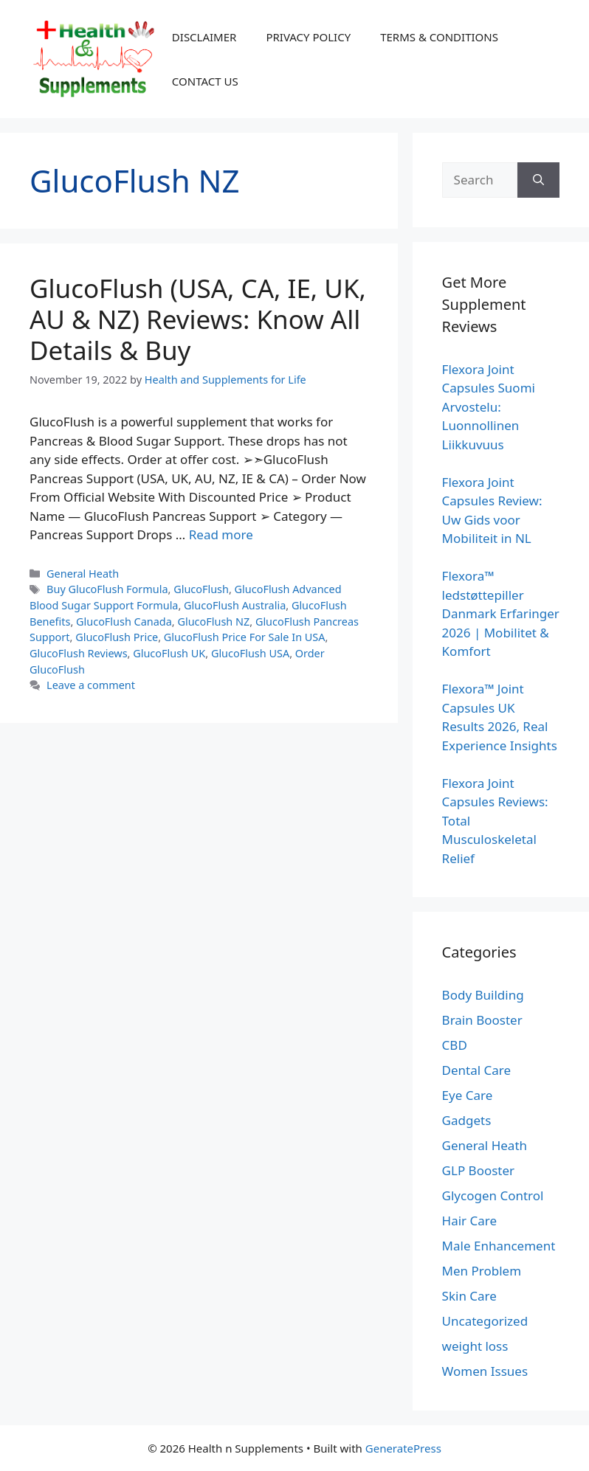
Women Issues (485, 1371)
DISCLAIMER (204, 37)
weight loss (475, 1345)
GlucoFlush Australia (235, 605)
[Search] (538, 180)
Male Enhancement (499, 1245)
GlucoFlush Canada (124, 622)
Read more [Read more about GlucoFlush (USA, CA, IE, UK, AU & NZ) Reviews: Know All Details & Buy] (221, 534)
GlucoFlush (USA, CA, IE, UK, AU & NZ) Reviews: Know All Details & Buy (198, 319)
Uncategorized (485, 1320)
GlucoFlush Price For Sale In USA (245, 637)
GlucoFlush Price (116, 637)
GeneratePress (403, 1448)
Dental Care (477, 1070)
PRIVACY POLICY (308, 37)
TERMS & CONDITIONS (439, 37)
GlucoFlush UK (169, 653)
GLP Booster (478, 1170)
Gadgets (467, 1120)
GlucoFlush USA (250, 653)
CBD (454, 1044)
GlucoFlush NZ (213, 622)
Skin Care (469, 1295)
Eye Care (467, 1095)
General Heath (82, 574)
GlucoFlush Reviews (79, 653)
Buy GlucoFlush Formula (107, 589)
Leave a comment (90, 685)
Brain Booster (482, 1019)
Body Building (483, 994)
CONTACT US (205, 81)
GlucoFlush (201, 589)
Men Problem (482, 1270)
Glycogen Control (493, 1195)
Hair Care (469, 1220)
